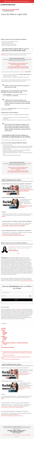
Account (16, 436)
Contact (18, 65)
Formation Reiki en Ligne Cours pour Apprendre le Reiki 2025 (18, 63)
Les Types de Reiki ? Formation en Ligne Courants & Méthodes (18, 66)
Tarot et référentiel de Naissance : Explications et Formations (18, 67)
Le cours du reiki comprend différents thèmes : (11, 359)
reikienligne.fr (3, 53)
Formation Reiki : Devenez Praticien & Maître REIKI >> (17, 1)
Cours (3, 334)
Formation (3, 330)
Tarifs (3, 331)
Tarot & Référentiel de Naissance (7, 347)
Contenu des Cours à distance (8, 355)
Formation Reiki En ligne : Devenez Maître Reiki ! (18, 64)
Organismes (3, 328)
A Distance (4, 338)
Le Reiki (2, 341)
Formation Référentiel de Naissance (27, 280)
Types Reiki (4, 344)
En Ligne (4, 340)
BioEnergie (4, 333)
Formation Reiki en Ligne (8, 4)
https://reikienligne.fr (11, 246)
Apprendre (3, 336)
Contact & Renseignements (13, 250)
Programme (4, 332)
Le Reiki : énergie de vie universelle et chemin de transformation (15, 342)
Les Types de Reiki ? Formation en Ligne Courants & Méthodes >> (14, 225)
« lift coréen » (18, 309)
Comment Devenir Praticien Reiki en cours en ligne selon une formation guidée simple (16, 351)
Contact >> (4, 216)
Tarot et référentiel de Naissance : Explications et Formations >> (13, 235)
